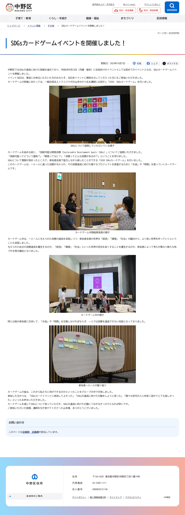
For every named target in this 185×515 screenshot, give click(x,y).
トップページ (13, 26)
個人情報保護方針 (98, 497)
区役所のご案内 (35, 496)
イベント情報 (33, 26)
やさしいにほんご (152, 4)
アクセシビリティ (133, 497)
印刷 (139, 63)
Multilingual (129, 4)
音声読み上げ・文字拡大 (103, 4)
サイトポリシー (79, 497)
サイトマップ (116, 497)
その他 (51, 26)
